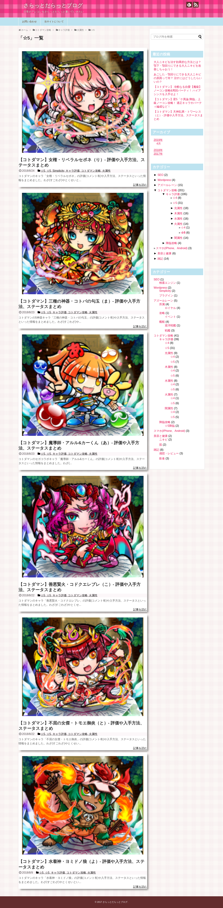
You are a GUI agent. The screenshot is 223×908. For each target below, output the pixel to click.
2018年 (158, 150)
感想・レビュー (169, 453)
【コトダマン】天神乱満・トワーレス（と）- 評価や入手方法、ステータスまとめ (178, 115)
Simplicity (165, 290)
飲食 (162, 458)
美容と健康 (164, 253)
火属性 (178, 223)
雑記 (160, 258)
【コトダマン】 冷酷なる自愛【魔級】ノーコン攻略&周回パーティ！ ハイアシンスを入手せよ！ (178, 90)
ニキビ (163, 439)
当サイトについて (54, 21)
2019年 (158, 139)
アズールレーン (167, 185)
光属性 (178, 208)
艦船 (162, 321)
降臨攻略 (171, 243)
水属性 (178, 218)
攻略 (162, 313)
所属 (162, 304)
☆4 (175, 197)
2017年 (158, 153)
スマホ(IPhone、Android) (171, 248)
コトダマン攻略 (167, 190)
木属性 (178, 213)
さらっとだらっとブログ (53, 5)
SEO (160, 174)
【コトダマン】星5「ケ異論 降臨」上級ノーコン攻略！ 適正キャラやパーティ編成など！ (178, 103)
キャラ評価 (173, 194)
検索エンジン (167, 282)
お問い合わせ (29, 21)
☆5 (175, 202)
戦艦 (167, 330)
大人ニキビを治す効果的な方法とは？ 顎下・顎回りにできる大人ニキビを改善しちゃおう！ (177, 65)
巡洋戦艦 (170, 325)
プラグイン (166, 295)
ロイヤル (170, 307)
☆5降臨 (170, 425)
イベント (170, 316)
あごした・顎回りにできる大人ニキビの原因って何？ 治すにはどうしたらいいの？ (178, 78)
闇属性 (178, 237)
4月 (158, 143)
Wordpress (164, 179)
